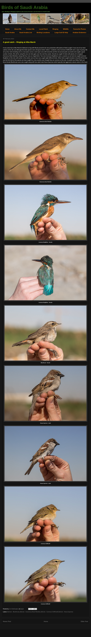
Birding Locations (43, 32)
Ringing (55, 29)
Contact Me (30, 29)
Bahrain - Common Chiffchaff (49, 612)
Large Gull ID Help (61, 32)
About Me (17, 29)
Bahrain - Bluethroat (13, 612)
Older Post (84, 621)
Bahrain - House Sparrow (66, 612)
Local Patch (43, 29)
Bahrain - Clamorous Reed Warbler (30, 612)
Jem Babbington (14, 609)
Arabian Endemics (79, 32)
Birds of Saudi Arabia (24, 7)
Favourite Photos (79, 29)
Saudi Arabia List (25, 32)
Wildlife (65, 29)
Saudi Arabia (10, 32)
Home (7, 29)
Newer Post (7, 621)
